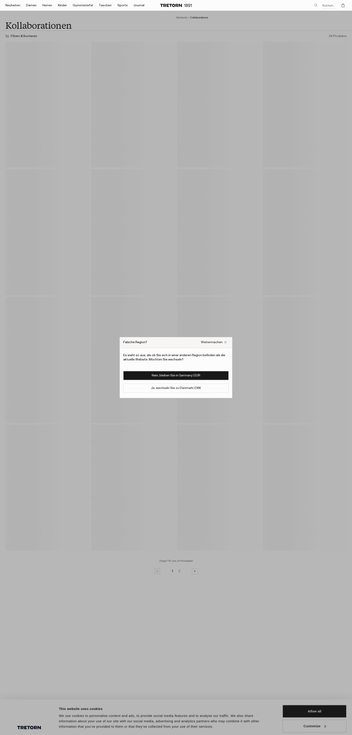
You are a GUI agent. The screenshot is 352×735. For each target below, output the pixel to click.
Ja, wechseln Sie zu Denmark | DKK (176, 388)
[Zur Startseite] (176, 5)
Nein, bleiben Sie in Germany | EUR (176, 375)
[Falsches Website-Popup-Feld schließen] (214, 342)
